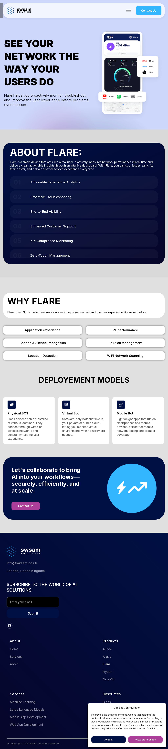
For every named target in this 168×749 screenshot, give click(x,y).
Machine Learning (22, 702)
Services (16, 657)
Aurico (107, 649)
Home (14, 649)
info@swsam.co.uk (22, 563)
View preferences (145, 739)
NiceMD (109, 679)
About (14, 664)
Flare (106, 664)
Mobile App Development (28, 717)
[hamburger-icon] (128, 10)
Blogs (107, 702)
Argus (107, 657)
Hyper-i (108, 672)
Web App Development (26, 725)
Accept (109, 739)
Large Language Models (27, 710)
